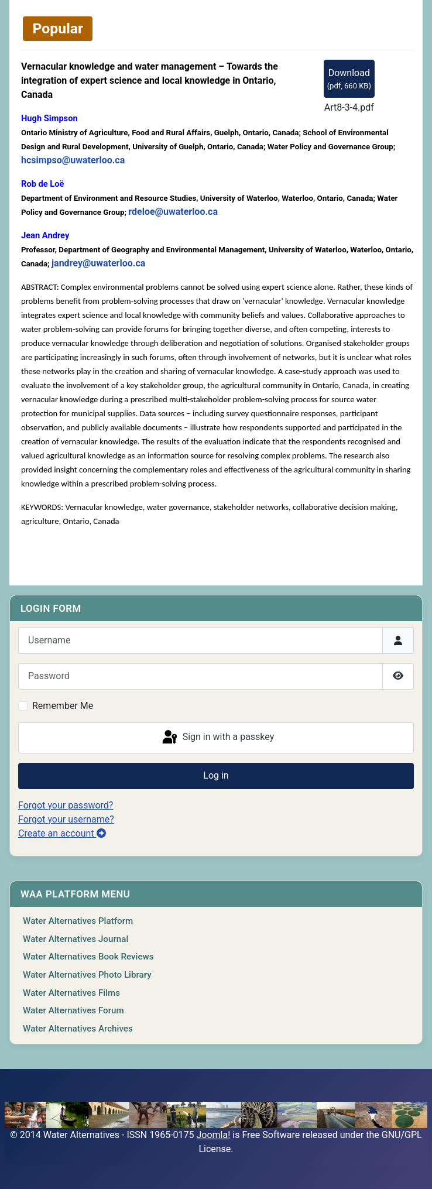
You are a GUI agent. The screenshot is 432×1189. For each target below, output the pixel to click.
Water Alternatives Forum (73, 1010)
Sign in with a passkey (217, 737)
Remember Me (62, 705)
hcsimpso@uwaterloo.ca (73, 160)
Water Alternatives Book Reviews (88, 956)
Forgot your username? (66, 819)
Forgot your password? (65, 805)
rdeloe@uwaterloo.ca (173, 211)
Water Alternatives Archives (78, 1028)
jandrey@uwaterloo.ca (98, 263)
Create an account (62, 833)
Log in (215, 775)
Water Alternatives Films (71, 993)
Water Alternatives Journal (75, 939)
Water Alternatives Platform (78, 921)
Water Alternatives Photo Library (87, 974)
